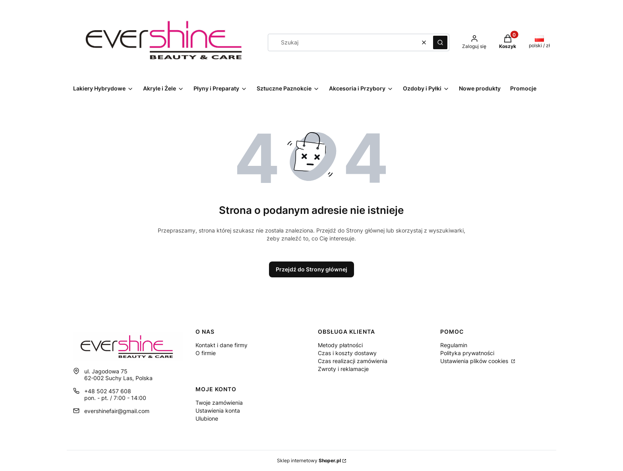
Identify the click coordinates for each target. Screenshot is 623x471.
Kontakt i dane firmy (221, 345)
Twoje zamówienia (219, 402)
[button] (440, 42)
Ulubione (206, 418)
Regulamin (453, 345)
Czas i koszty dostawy (347, 353)
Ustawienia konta (217, 410)
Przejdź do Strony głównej (311, 269)
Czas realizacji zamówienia (352, 361)
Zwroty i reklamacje (343, 368)
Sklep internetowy (309, 460)
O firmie (205, 353)
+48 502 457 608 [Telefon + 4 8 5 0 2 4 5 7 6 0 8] (107, 391)
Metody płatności (340, 345)
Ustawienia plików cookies (475, 361)
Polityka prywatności (467, 353)
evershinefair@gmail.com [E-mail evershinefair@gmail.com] (116, 411)
